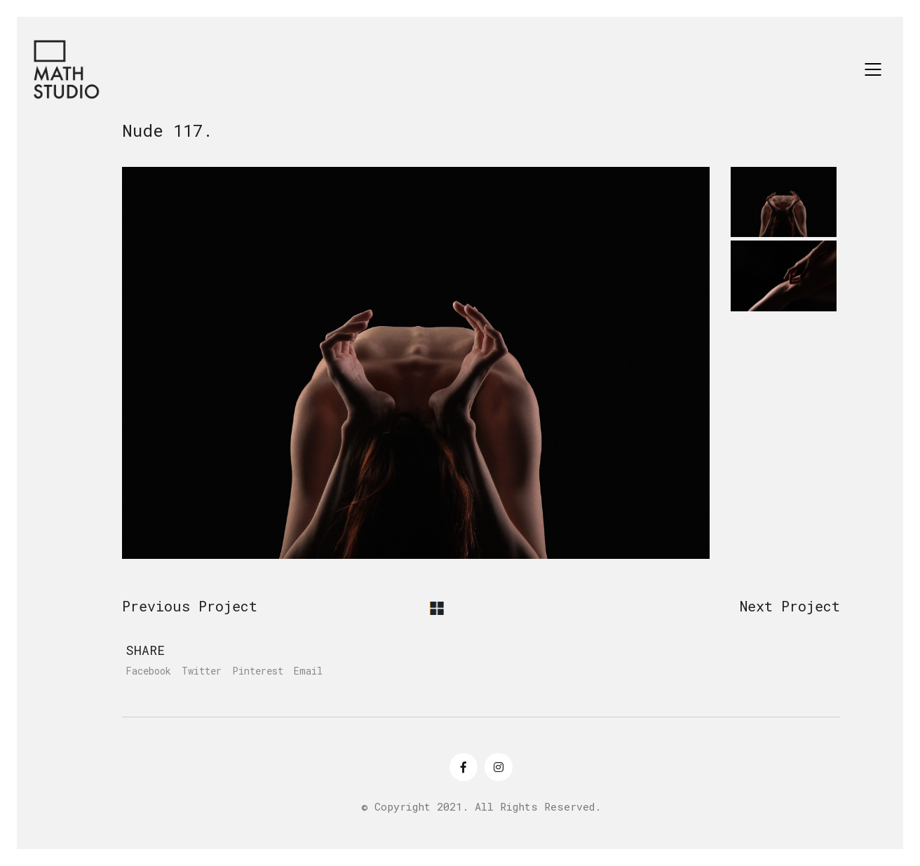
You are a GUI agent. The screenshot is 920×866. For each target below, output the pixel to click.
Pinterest (257, 671)
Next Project (790, 606)
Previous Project (189, 606)
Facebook (148, 671)
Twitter (202, 671)
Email (308, 671)
